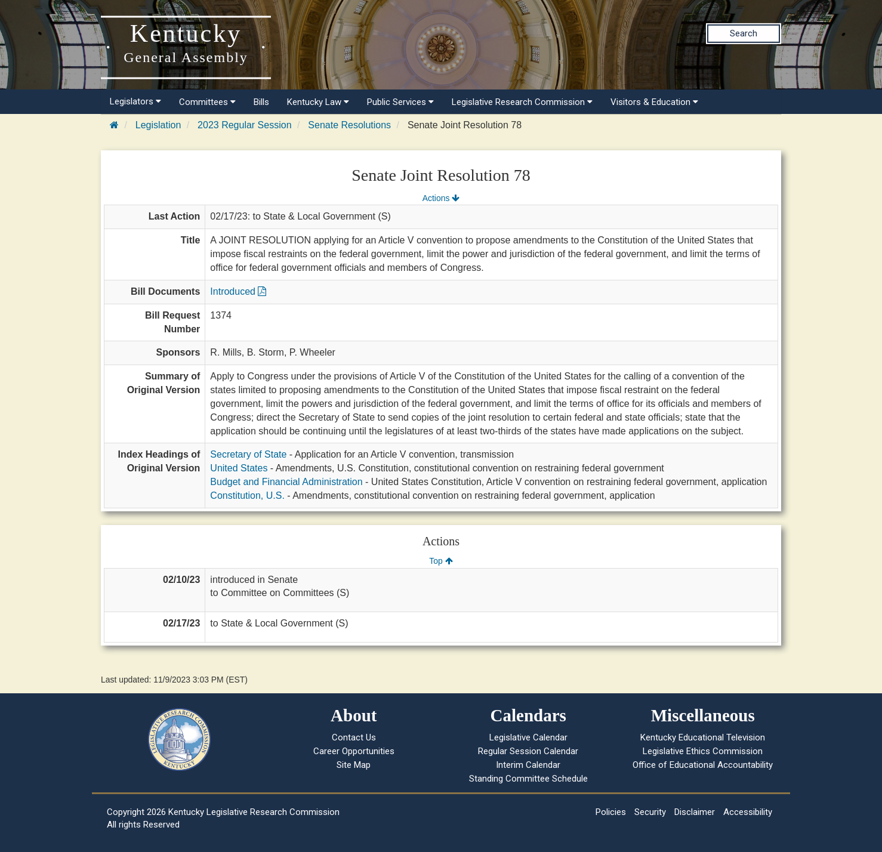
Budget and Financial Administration (286, 482)
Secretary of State (248, 454)
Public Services (400, 102)
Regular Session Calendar (528, 751)
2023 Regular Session (244, 125)
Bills (261, 102)
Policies (611, 812)
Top (440, 561)
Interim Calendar (528, 765)
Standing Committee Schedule (528, 778)
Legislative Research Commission (522, 102)
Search (743, 33)
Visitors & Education (654, 102)
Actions (441, 198)
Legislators (135, 101)
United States (238, 468)
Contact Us (354, 737)
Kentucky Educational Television (702, 737)
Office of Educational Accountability (703, 765)
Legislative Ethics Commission (703, 751)
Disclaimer (694, 812)
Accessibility (747, 812)
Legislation (158, 125)
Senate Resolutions (349, 125)
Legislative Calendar (528, 737)
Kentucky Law (318, 102)
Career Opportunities (353, 751)
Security (650, 812)
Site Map (354, 765)
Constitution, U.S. (247, 495)
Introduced (238, 291)
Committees (207, 102)
